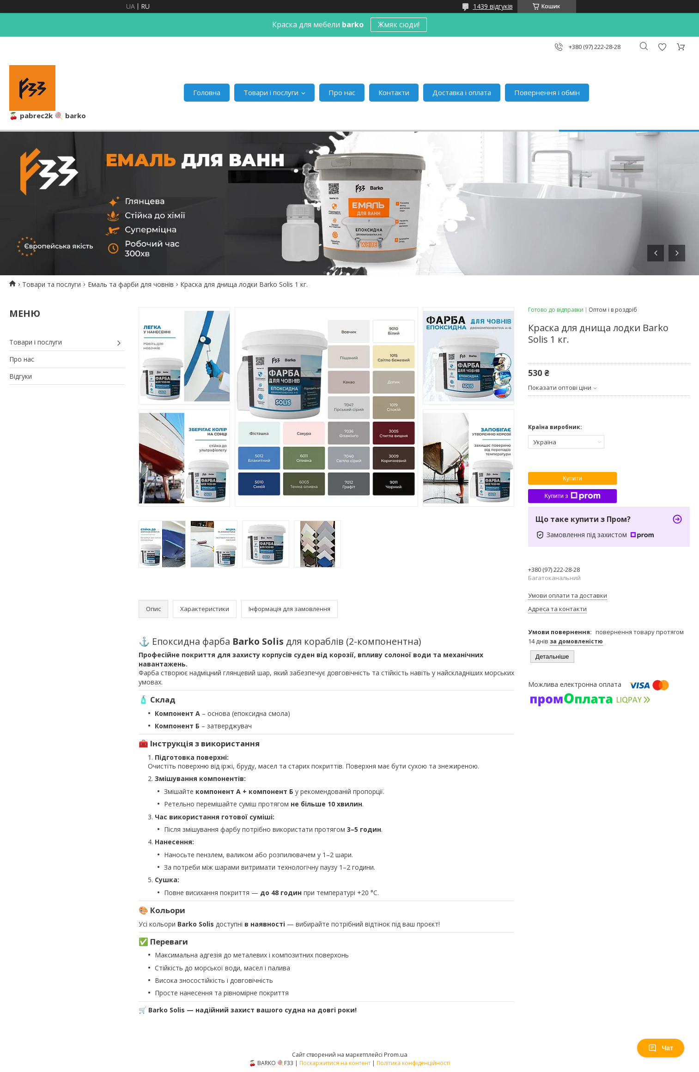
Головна (206, 92)
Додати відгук (662, 47)
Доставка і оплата (461, 92)
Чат (660, 1048)
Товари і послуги (270, 92)
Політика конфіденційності (413, 1063)
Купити (572, 478)
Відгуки (20, 376)
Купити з (572, 496)
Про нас (341, 92)
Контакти (393, 92)
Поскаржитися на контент (335, 1063)
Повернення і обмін (547, 92)
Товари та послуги (51, 284)
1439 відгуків (493, 6)
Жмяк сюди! (398, 24)
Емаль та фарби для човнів (131, 284)
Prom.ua (395, 1054)
